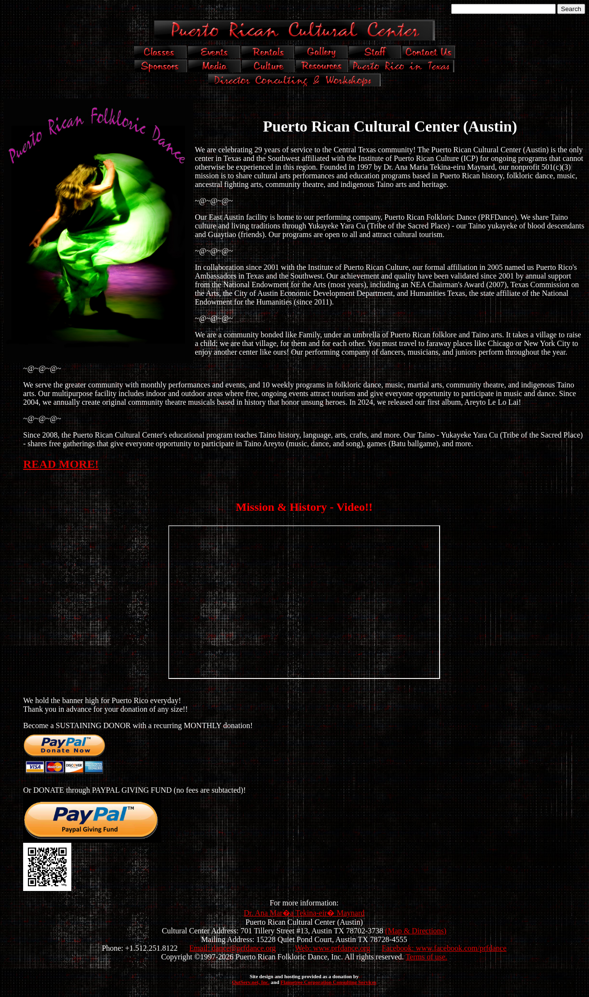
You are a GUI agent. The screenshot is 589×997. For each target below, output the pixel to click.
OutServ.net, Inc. (250, 982)
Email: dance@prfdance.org (232, 948)
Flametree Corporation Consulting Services (328, 982)
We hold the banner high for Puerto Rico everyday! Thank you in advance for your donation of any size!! (105, 704)
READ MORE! (61, 464)
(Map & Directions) (415, 931)
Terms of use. (426, 957)
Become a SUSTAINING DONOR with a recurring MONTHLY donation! (138, 725)
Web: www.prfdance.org (332, 948)
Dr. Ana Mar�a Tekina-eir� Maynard (304, 913)
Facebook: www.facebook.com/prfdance (444, 948)
